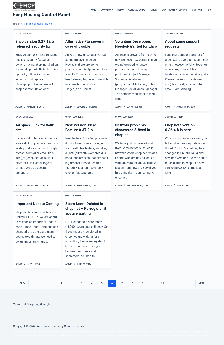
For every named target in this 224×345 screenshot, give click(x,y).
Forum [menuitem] (153, 10)
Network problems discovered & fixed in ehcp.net (132, 130)
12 (162, 283)
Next (203, 283)
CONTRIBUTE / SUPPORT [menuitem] (174, 10)
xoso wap (136, 335)
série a (139, 332)
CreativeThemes (74, 326)
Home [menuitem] (93, 10)
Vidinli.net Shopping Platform (38, 23)
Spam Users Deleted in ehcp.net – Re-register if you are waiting (85, 208)
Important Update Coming (37, 203)
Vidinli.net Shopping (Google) (32, 304)
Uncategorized (24, 33)
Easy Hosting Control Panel (41, 14)
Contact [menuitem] (197, 10)
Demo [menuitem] (120, 10)
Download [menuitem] (107, 10)
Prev (21, 283)
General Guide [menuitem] (136, 10)
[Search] (209, 10)
